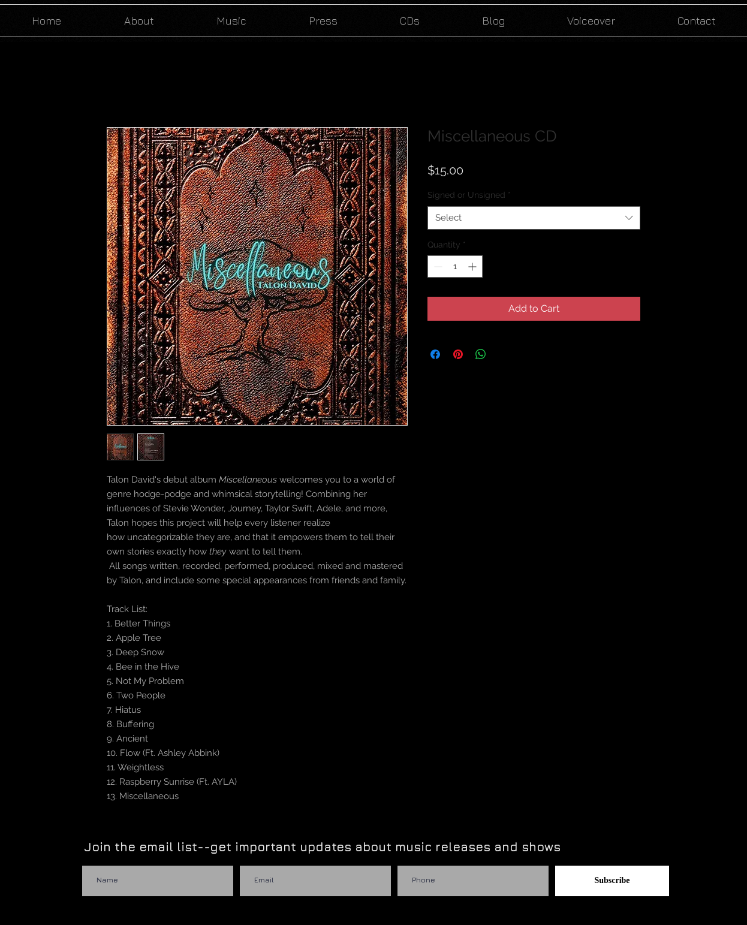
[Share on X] (503, 354)
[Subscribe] (612, 881)
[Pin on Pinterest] (458, 354)
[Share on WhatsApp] (481, 354)
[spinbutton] (455, 266)
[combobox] (533, 218)
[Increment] (473, 266)
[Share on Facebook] (435, 354)
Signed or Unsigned (469, 195)
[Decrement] (436, 266)
